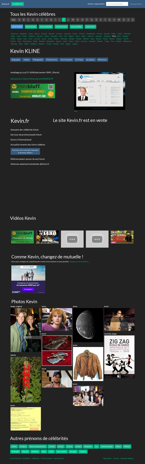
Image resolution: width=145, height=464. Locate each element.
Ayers (31, 34)
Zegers (75, 44)
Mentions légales (127, 458)
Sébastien (88, 446)
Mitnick (85, 39)
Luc (96, 446)
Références (102, 60)
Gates (47, 36)
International (59, 458)
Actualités (26, 458)
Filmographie (38, 60)
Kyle (25, 39)
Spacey (58, 41)
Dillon (114, 34)
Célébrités (18, 4)
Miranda (64, 39)
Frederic (83, 452)
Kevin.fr (5, 4)
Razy (19, 41)
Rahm (35, 41)
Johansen (107, 36)
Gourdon (54, 36)
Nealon (98, 39)
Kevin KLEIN (31, 27)
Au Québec (90, 60)
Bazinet (44, 34)
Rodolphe (15, 452)
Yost (62, 44)
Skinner (100, 41)
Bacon (37, 34)
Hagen (71, 36)
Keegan (125, 36)
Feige (13, 36)
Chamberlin (91, 34)
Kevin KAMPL (76, 27)
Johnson (90, 36)
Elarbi (120, 34)
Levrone (37, 39)
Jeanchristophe (107, 446)
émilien (78, 446)
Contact (116, 458)
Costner (59, 34)
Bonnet (51, 34)
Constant (67, 34)
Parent (126, 39)
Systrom (84, 41)
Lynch (44, 39)
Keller (13, 39)
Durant (99, 34)
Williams (33, 44)
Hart (60, 36)
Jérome (69, 446)
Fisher (24, 36)
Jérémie (52, 446)
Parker (13, 41)
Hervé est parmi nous (38, 446)
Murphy (71, 39)
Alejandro (23, 34)
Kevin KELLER (61, 27)
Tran (112, 41)
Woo (20, 44)
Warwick (14, 44)
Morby (79, 39)
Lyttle (50, 39)
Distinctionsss (51, 60)
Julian (51, 452)
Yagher (68, 44)
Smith (65, 41)
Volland (118, 41)
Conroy (82, 34)
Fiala (18, 36)
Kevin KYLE (90, 27)
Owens (112, 39)
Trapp (107, 41)
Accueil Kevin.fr (16, 458)
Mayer (56, 39)
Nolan (105, 39)
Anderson (14, 34)
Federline (127, 34)
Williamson (127, 41)
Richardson (27, 41)
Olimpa (119, 39)
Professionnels (46, 458)
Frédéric (23, 446)
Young (49, 44)
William (127, 446)
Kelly (44, 452)
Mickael (25, 452)
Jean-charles (61, 452)
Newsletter (107, 458)
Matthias (35, 452)
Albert (118, 446)
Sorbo (77, 41)
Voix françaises (66, 60)
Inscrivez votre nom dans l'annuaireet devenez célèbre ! (25, 151)
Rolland (42, 41)
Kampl (19, 39)
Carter (75, 34)
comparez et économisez (78, 262)
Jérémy (60, 446)
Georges (73, 452)
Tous (13, 20)
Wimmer (41, 44)
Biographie (16, 60)
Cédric (14, 446)
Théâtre (26, 60)
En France (79, 60)
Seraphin (92, 41)
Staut (71, 41)
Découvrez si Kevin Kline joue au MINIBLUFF (32, 78)
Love (30, 39)
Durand (106, 34)
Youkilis (55, 44)
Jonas (77, 36)
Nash (92, 39)
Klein (119, 36)
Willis (26, 44)
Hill (66, 36)
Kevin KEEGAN (46, 27)
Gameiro (32, 36)
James (83, 36)
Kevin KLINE (17, 27)
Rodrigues (50, 41)
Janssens (99, 36)
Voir (75, 111)
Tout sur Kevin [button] (135, 4)
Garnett (39, 36)
